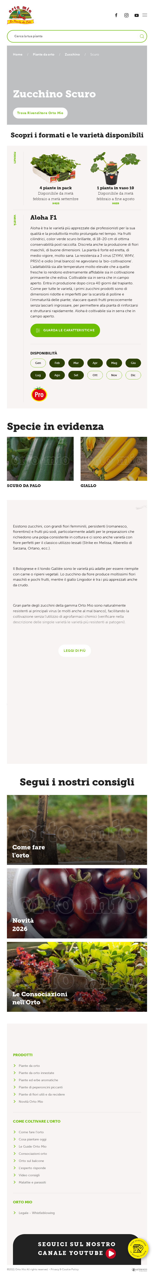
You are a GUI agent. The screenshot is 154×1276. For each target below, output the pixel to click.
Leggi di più (75, 652)
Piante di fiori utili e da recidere (42, 1096)
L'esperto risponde (32, 1169)
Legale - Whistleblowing (37, 1214)
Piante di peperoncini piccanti (41, 1088)
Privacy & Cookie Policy (65, 1270)
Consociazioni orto (33, 1155)
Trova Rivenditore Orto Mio (40, 113)
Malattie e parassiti (32, 1184)
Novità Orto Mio (31, 1103)
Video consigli (29, 1176)
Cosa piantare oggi (32, 1141)
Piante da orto (44, 54)
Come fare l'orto (31, 1133)
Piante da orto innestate (36, 1074)
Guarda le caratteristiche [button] (65, 330)
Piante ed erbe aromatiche (38, 1081)
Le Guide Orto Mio (33, 1148)
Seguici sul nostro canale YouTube (77, 1251)
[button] (144, 15)
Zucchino (74, 54)
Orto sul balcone (31, 1162)
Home (17, 54)
